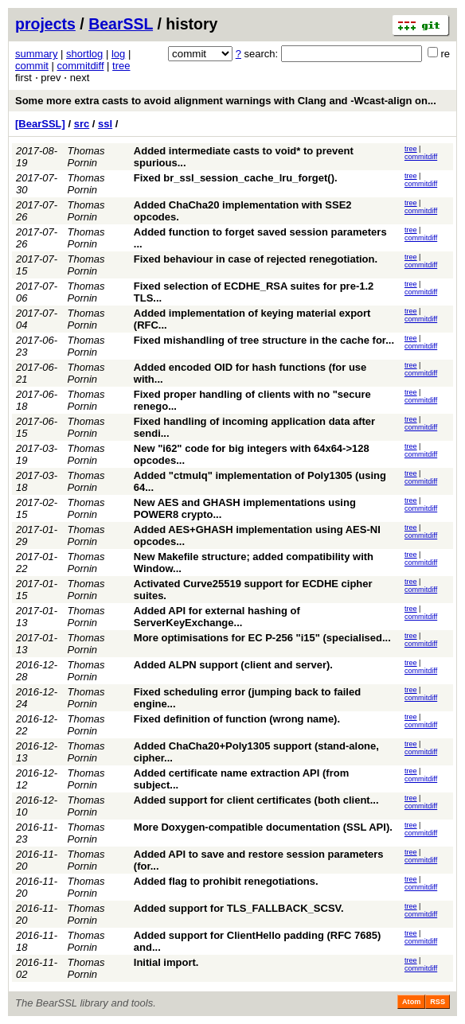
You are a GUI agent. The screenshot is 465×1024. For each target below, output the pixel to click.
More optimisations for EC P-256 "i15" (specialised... (262, 638)
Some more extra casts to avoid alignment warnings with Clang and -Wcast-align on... (225, 101)
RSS (437, 1002)
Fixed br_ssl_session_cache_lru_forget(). (236, 178)
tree (121, 66)
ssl (105, 124)
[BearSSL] (40, 124)
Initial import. (166, 962)
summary (36, 54)
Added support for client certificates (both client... (256, 800)
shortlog (84, 54)
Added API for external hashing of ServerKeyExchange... (217, 617)
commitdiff (80, 66)
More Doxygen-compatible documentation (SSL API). (263, 827)
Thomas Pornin (86, 157)
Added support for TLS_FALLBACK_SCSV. (239, 908)
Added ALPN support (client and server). (233, 665)
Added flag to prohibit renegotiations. (226, 881)
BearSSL (120, 24)
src (82, 124)
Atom (411, 1002)
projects (45, 24)
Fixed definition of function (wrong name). (237, 719)
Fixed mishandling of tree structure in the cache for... (264, 340)
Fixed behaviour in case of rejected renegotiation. (255, 259)
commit (32, 66)
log (118, 54)
